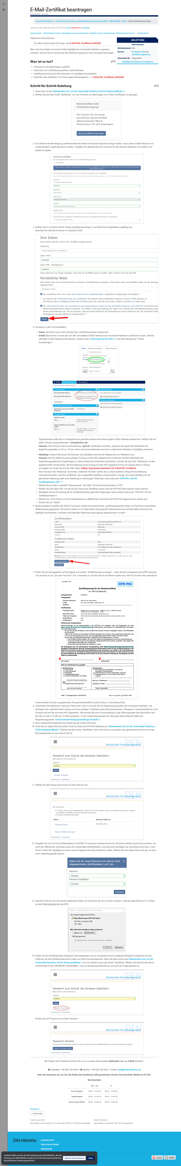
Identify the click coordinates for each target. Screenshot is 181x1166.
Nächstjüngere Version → (126, 33)
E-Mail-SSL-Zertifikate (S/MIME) (85, 43)
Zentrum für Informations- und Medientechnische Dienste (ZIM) (81, 21)
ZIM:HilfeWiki (114, 21)
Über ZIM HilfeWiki (50, 1144)
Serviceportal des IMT (102, 339)
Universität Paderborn (45, 21)
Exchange (136, 52)
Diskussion (76, 28)
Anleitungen (38, 1113)
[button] (74, 1158)
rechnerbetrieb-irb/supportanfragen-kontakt (76, 719)
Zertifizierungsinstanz (141, 54)
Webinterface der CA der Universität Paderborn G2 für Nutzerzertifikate (87, 91)
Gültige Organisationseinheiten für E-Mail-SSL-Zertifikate (108, 468)
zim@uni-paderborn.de (129, 1069)
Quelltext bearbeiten (114, 61)
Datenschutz (47, 1140)
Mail (124, 21)
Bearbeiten (111, 61)
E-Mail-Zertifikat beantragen (139, 21)
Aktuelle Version (96, 33)
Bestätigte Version (69, 33)
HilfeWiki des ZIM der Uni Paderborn (137, 62)
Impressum (46, 1149)
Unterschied (36, 33)
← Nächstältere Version (51, 33)
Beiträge (85, 28)
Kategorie (35, 1109)
